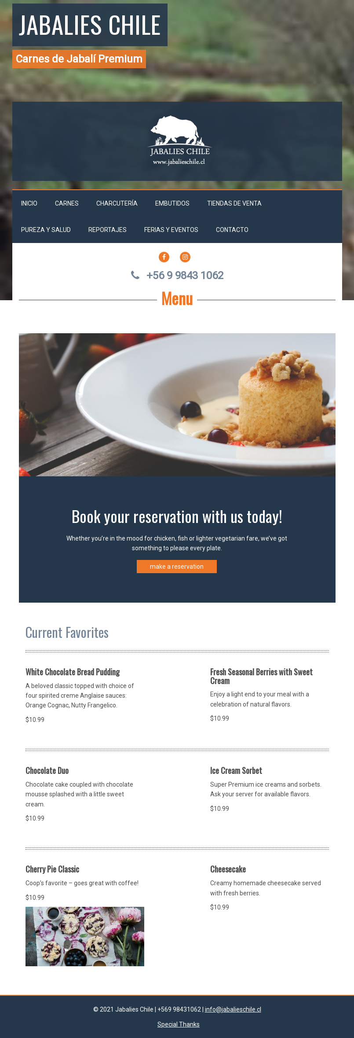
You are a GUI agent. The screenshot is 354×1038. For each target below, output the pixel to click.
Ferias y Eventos (171, 229)
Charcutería (117, 203)
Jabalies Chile (90, 24)
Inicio (29, 203)
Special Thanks (178, 1024)
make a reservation (177, 566)
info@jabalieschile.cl (233, 1009)
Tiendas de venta (234, 203)
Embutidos (172, 203)
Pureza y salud (46, 229)
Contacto (232, 229)
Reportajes (107, 229)
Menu (177, 297)
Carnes (67, 203)
